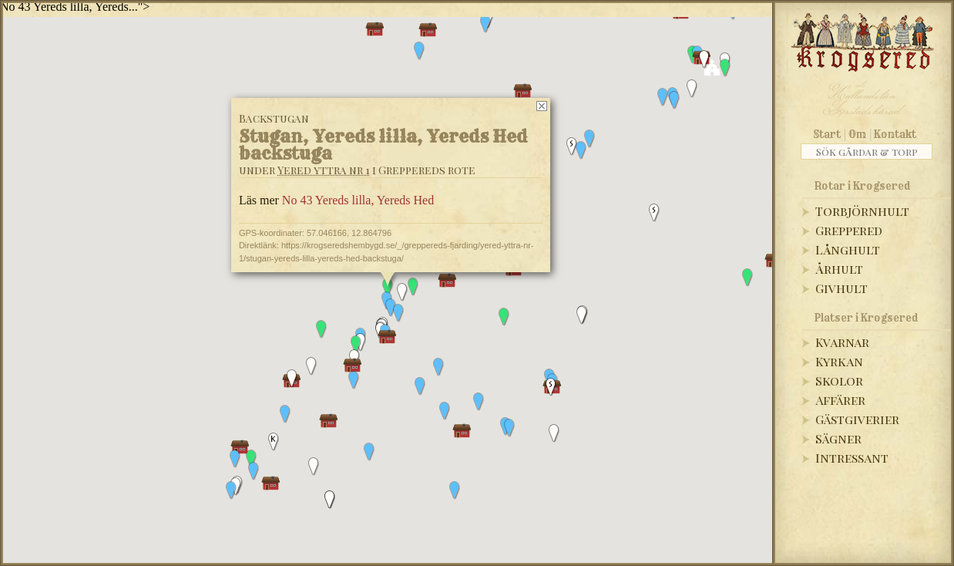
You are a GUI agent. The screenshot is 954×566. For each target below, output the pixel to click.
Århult (839, 269)
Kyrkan (839, 361)
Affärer (840, 400)
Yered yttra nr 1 (323, 170)
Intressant (851, 458)
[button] (662, 97)
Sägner (838, 438)
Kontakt (895, 134)
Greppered (848, 230)
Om (857, 134)
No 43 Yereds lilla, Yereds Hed (358, 200)
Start (827, 134)
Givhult (841, 288)
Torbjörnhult (862, 211)
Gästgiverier (857, 419)
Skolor (839, 380)
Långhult (847, 249)
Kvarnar (842, 342)
